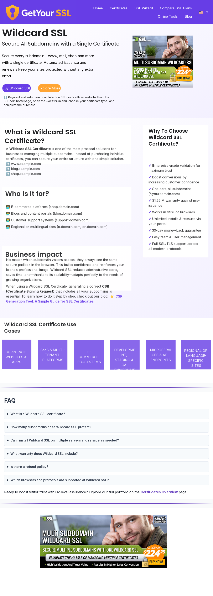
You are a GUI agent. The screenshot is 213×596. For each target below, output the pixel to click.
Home (98, 8)
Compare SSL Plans (176, 8)
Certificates (118, 8)
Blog (188, 16)
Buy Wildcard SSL (16, 88)
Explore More (49, 88)
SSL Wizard (143, 8)
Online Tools (168, 16)
